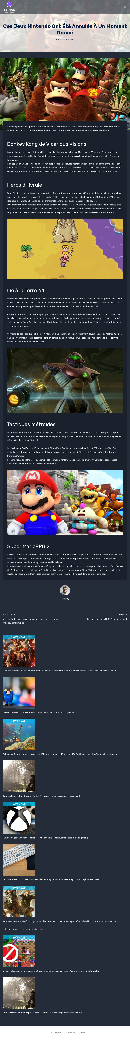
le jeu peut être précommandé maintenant (23, 929)
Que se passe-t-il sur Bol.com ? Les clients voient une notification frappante (38, 712)
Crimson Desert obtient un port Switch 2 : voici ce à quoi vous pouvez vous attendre (42, 796)
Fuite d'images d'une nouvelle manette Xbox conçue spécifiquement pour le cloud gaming (45, 838)
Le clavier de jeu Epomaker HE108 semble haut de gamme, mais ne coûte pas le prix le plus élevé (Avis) (51, 879)
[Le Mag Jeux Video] (9, 7)
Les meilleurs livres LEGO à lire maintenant (97, 616)
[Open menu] (124, 7)
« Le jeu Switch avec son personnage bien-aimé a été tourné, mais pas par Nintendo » (33, 618)
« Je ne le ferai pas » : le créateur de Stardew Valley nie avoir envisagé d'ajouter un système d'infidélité (51, 971)
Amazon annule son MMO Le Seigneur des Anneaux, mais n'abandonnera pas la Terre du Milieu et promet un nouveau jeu (59, 921)
